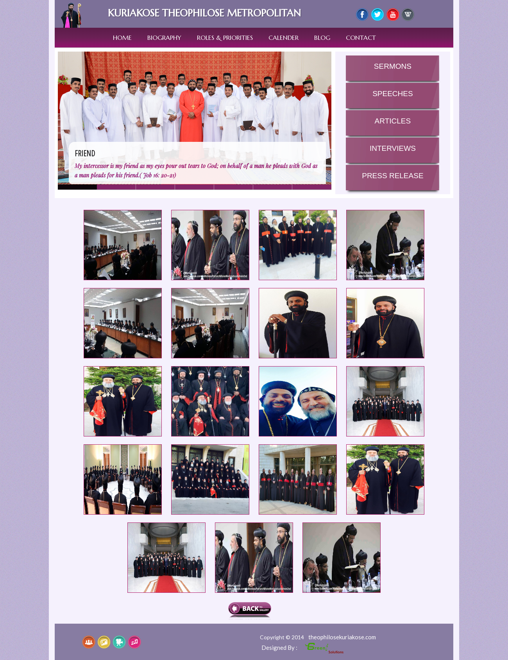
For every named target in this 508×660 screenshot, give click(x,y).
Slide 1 (116, 187)
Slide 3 (194, 187)
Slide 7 (155, 187)
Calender (283, 37)
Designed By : (280, 647)
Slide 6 (311, 187)
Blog (322, 37)
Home (122, 37)
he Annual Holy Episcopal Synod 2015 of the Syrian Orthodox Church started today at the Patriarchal (123, 245)
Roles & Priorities (225, 37)
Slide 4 (233, 187)
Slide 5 (272, 187)
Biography (164, 37)
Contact (361, 37)
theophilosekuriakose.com (342, 636)
